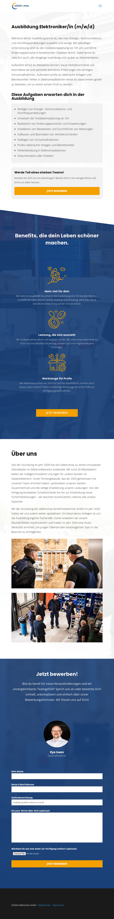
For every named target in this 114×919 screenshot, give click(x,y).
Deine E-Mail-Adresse (57, 787)
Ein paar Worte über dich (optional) (57, 826)
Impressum (58, 905)
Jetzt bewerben (57, 191)
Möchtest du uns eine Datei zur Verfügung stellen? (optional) (57, 851)
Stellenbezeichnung (57, 800)
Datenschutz (44, 905)
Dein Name (57, 774)
